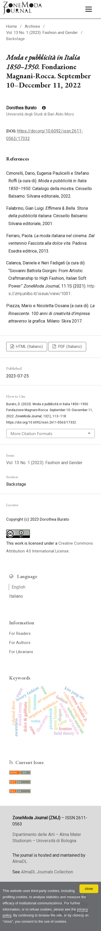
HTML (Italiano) (29, 346)
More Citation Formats (31, 433)
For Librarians (21, 651)
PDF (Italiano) (69, 346)
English (18, 587)
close (89, 889)
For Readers (20, 633)
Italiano (16, 596)
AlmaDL (19, 861)
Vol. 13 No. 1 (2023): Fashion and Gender (42, 32)
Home (11, 26)
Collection (47, 871)
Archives (32, 26)
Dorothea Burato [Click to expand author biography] (26, 107)
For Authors (19, 642)
